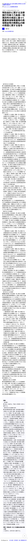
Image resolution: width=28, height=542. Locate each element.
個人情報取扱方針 (23, 540)
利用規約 (16, 540)
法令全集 (11, 540)
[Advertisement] (14, 68)
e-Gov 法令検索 (8, 31)
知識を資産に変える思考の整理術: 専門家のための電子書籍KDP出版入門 (13, 4)
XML (12, 31)
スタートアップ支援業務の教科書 (11, 6)
